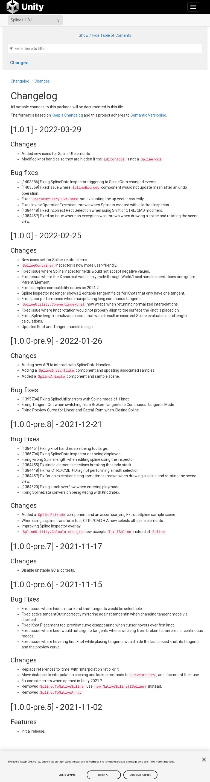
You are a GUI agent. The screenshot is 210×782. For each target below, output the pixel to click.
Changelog (20, 81)
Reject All (103, 774)
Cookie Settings (67, 774)
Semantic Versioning (148, 115)
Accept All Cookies (140, 774)
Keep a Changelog (67, 115)
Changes (19, 62)
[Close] (204, 759)
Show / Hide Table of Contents (105, 35)
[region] (105, 766)
